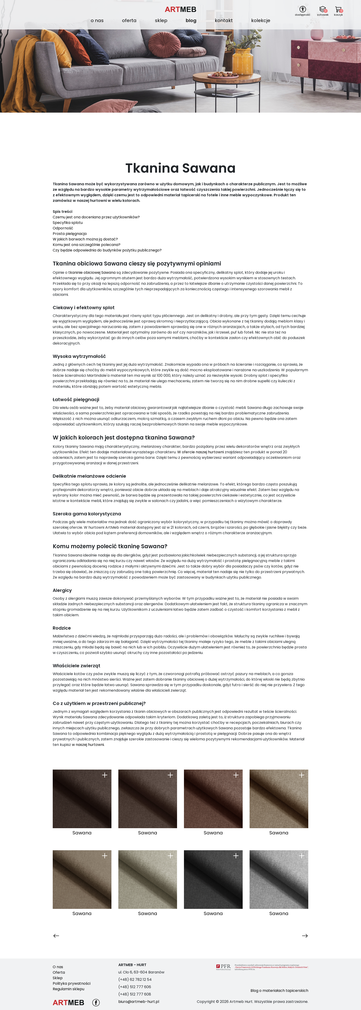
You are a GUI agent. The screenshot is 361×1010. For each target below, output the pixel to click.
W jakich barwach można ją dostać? (85, 239)
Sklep (161, 20)
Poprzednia (63, 935)
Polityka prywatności (71, 983)
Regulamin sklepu (68, 989)
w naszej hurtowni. (88, 744)
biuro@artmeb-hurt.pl (138, 1001)
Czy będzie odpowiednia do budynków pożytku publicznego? (107, 250)
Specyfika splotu (68, 222)
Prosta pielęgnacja (70, 233)
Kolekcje (260, 20)
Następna (299, 935)
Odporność (63, 228)
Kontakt (224, 20)
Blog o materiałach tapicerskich (279, 990)
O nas (97, 20)
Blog (191, 20)
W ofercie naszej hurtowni (200, 452)
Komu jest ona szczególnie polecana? (87, 244)
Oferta (129, 20)
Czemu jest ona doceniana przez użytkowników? (97, 217)
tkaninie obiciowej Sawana (92, 272)
